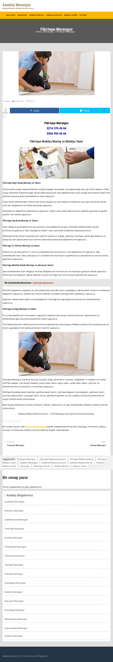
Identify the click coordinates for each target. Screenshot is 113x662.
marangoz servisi (42, 466)
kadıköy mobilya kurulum (54, 462)
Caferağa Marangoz (14, 529)
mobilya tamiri (80, 466)
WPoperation (42, 656)
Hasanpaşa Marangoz (15, 583)
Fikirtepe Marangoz (14, 565)
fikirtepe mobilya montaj (81, 459)
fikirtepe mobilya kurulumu (53, 459)
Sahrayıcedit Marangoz (16, 628)
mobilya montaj (61, 466)
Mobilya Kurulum (54, 15)
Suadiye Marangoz (14, 636)
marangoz (25, 466)
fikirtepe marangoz (26, 459)
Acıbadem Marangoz (15, 502)
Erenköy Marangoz (14, 538)
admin (8, 101)
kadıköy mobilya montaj (81, 462)
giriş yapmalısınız (33, 487)
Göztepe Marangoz (81, 443)
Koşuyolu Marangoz (14, 601)
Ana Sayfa (10, 15)
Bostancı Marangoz (14, 511)
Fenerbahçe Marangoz (15, 547)
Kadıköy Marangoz (17, 5)
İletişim (83, 15)
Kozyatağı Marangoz (15, 610)
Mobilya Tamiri (70, 15)
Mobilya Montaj (36, 15)
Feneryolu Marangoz (35, 426)
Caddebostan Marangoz (16, 519)
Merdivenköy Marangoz (16, 619)
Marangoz (22, 15)
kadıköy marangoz (29, 462)
